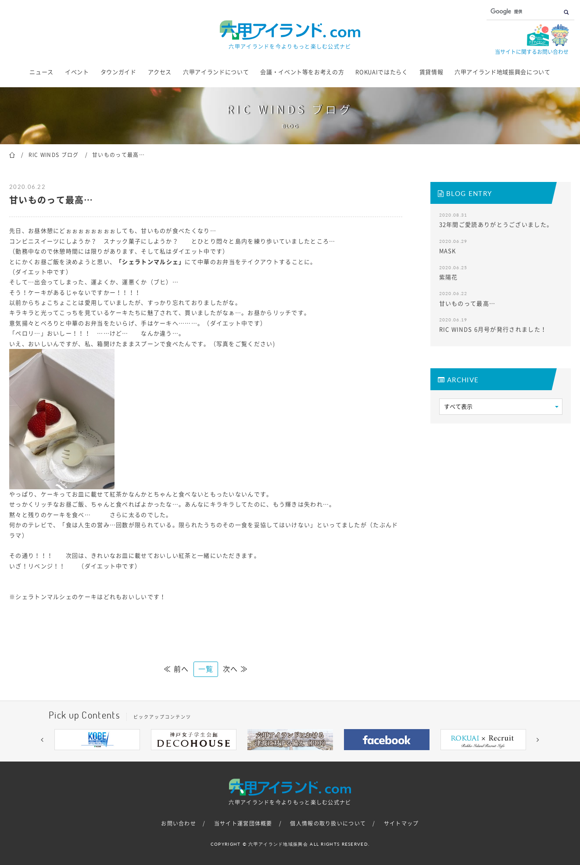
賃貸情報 (431, 72)
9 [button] (342, 756)
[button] (42, 739)
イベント (77, 72)
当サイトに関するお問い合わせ (532, 51)
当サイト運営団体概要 (243, 823)
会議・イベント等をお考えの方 (302, 72)
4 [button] (276, 756)
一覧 (206, 669)
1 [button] (237, 756)
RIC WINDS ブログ (54, 154)
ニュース (41, 72)
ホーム (12, 154)
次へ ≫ (235, 669)
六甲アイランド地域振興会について (502, 72)
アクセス (160, 72)
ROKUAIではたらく (381, 72)
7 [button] (316, 756)
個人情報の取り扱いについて (328, 823)
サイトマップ (401, 823)
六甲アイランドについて (216, 72)
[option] (97, 739)
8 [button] (329, 756)
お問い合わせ (178, 823)
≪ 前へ (176, 669)
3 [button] (263, 756)
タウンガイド (118, 72)
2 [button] (250, 756)
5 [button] (290, 756)
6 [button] (303, 756)
